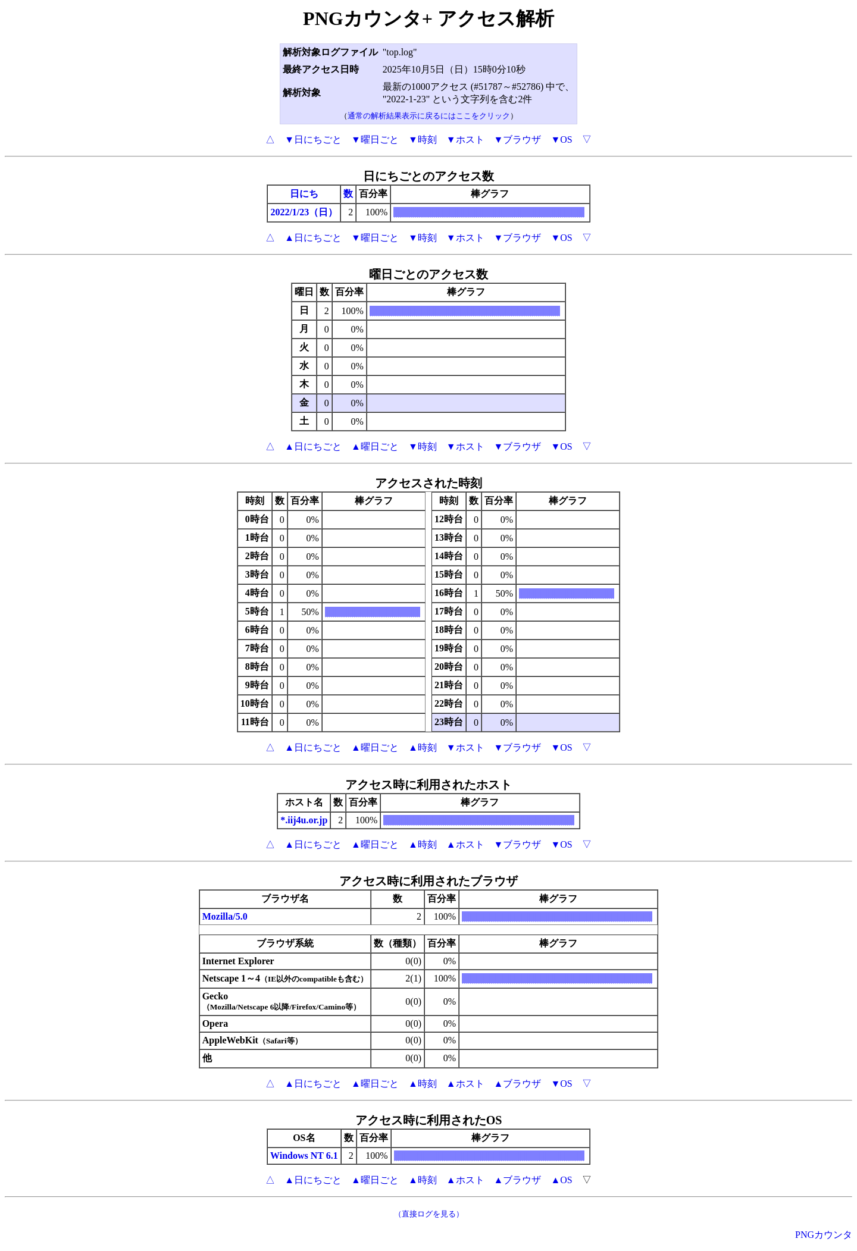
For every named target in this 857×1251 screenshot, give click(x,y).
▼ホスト (465, 139)
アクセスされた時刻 (428, 483)
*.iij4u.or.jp (303, 820)
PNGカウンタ (823, 1235)
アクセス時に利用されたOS (428, 1120)
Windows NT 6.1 (304, 1155)
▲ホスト (465, 844)
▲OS (561, 1180)
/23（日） (317, 212)
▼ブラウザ (518, 139)
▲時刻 (422, 747)
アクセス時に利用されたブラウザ (428, 881)
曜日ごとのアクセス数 (428, 274)
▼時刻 (422, 139)
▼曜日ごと (375, 139)
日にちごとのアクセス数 (428, 176)
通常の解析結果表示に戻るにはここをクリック (429, 115)
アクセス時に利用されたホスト (428, 784)
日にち (304, 194)
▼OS (561, 139)
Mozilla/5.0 (225, 916)
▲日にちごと (313, 238)
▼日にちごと (313, 139)
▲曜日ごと (375, 446)
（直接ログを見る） (429, 1213)
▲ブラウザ (518, 1083)
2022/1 (283, 212)
